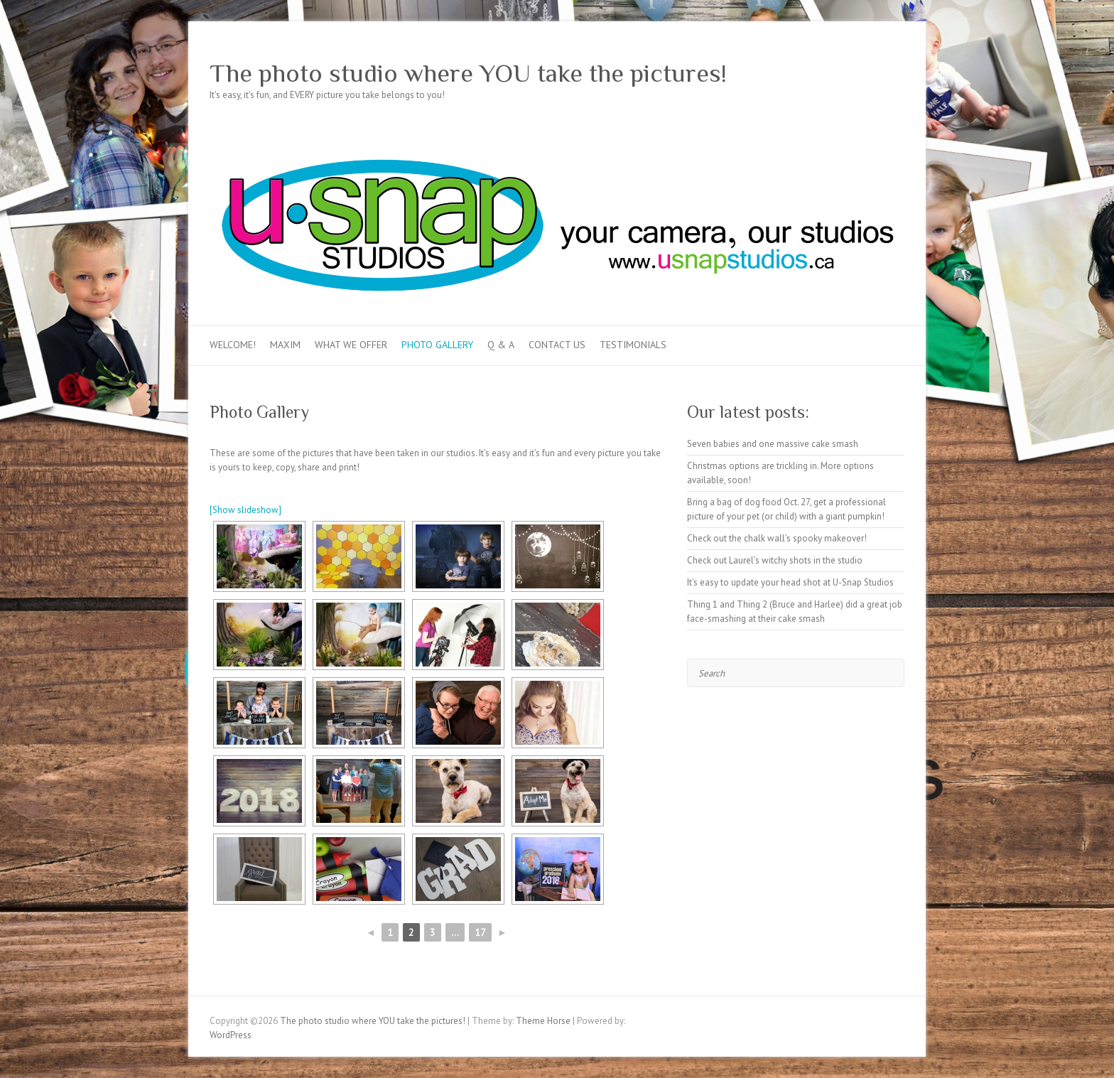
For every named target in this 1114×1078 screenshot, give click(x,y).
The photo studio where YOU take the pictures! (468, 73)
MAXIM (285, 344)
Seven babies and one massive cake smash (772, 444)
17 (480, 932)
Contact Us (557, 344)
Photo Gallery (437, 344)
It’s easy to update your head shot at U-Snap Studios (790, 582)
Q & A (500, 344)
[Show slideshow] (245, 510)
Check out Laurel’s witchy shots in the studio (774, 560)
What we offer (351, 344)
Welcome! (233, 344)
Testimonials (633, 344)
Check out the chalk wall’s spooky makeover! (777, 538)
